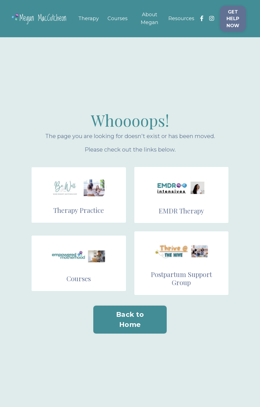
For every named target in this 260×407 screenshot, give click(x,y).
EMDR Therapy (181, 210)
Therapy (88, 18)
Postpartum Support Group (181, 278)
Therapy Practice (78, 210)
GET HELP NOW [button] (233, 18)
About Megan (149, 18)
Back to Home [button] (130, 319)
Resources (181, 18)
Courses (118, 18)
